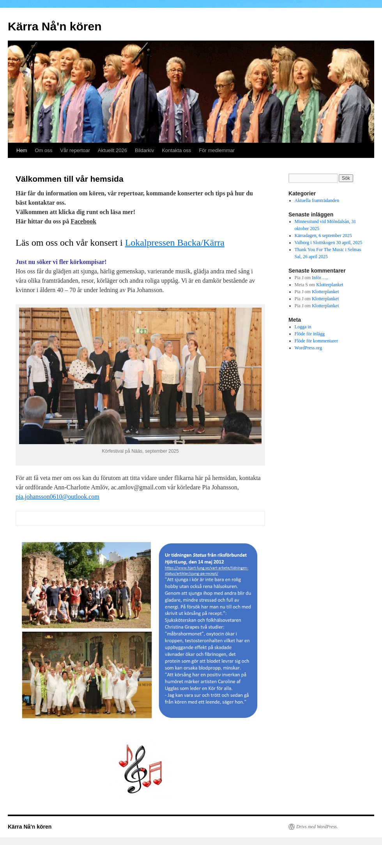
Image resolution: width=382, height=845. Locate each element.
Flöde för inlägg (310, 334)
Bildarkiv (144, 150)
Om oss (43, 150)
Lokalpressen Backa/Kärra (175, 242)
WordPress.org (308, 348)
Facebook (83, 221)
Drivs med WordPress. (317, 826)
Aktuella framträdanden (317, 200)
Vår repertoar (75, 150)
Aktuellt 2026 (112, 150)
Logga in (303, 326)
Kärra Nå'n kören (55, 26)
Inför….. (320, 277)
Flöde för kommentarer (316, 341)
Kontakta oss (176, 150)
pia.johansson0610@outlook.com (57, 496)
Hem (21, 150)
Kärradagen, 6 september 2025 (323, 235)
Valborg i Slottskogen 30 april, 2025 (329, 242)
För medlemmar (217, 150)
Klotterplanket (329, 284)
